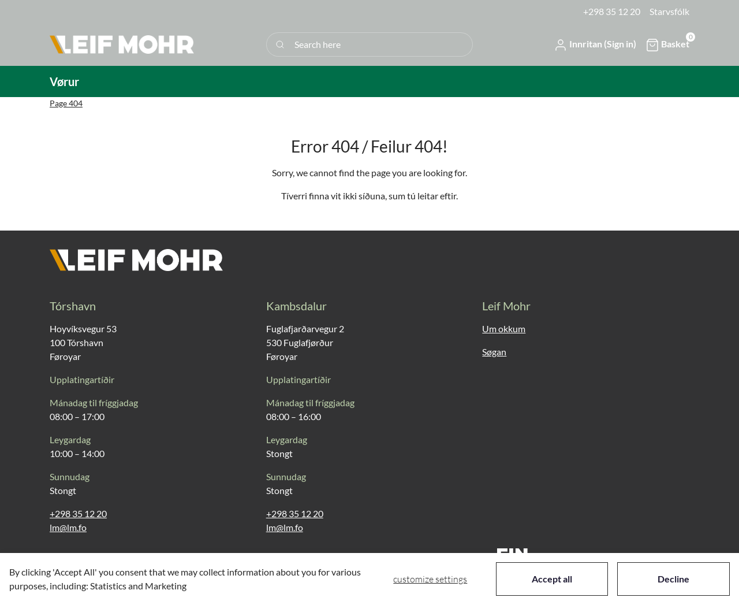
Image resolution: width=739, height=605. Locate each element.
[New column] (122, 44)
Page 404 (66, 103)
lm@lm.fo (68, 527)
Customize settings (430, 579)
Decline (673, 578)
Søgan (494, 351)
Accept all (552, 578)
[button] (595, 44)
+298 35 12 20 (78, 513)
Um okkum (503, 328)
